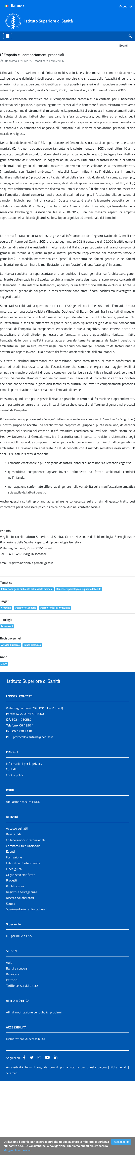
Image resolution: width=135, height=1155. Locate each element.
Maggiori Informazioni (17, 1150)
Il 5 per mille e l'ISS (19, 1009)
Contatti (11, 843)
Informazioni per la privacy (24, 837)
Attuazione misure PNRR (23, 875)
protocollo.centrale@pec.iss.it (33, 810)
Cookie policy (15, 848)
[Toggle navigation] (7, 36)
